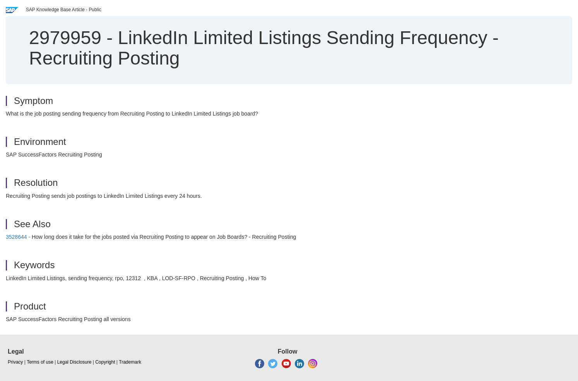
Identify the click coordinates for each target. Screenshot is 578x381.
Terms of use (40, 362)
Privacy (15, 362)
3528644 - (18, 237)
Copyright (105, 362)
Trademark (130, 362)
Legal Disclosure (74, 362)
